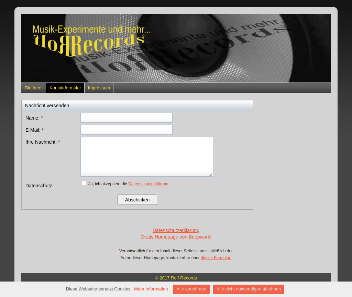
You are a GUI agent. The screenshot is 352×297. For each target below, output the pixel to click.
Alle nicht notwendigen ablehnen (249, 289)
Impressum (99, 87)
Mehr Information (151, 289)
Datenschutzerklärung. (148, 184)
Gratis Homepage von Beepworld (176, 237)
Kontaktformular (65, 87)
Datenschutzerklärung (176, 230)
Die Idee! (34, 87)
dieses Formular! (216, 257)
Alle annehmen (191, 289)
